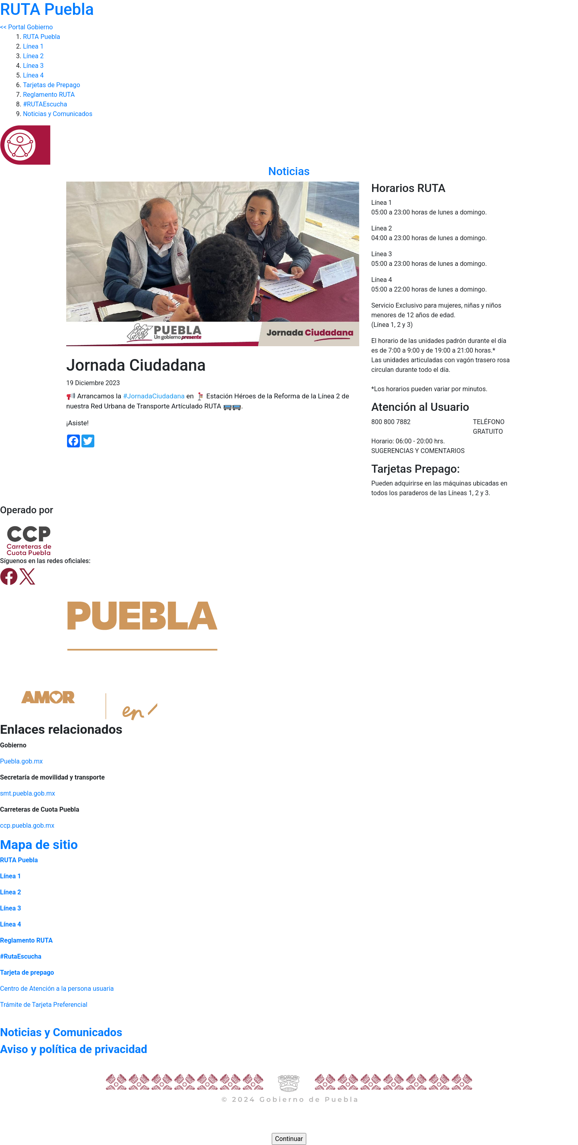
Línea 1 (33, 46)
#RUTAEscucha (45, 104)
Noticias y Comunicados (57, 114)
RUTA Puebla (41, 37)
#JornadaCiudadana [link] (154, 396)
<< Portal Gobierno (26, 27)
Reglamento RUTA (49, 94)
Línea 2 (33, 56)
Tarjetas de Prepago (51, 85)
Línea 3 (33, 65)
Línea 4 (33, 75)
